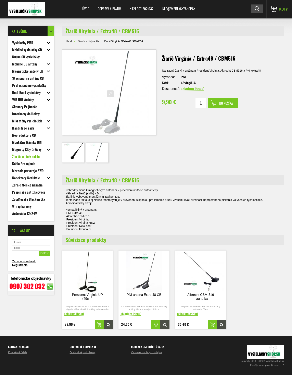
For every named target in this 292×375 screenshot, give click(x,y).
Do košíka (226, 103)
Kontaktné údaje (17, 352)
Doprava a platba (110, 8)
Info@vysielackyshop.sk (178, 8)
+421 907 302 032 (141, 8)
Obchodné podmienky (82, 352)
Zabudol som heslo (24, 261)
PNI (183, 77)
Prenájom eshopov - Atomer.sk (267, 365)
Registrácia (19, 265)
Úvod (85, 8)
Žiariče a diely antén (88, 41)
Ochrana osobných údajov (146, 352)
